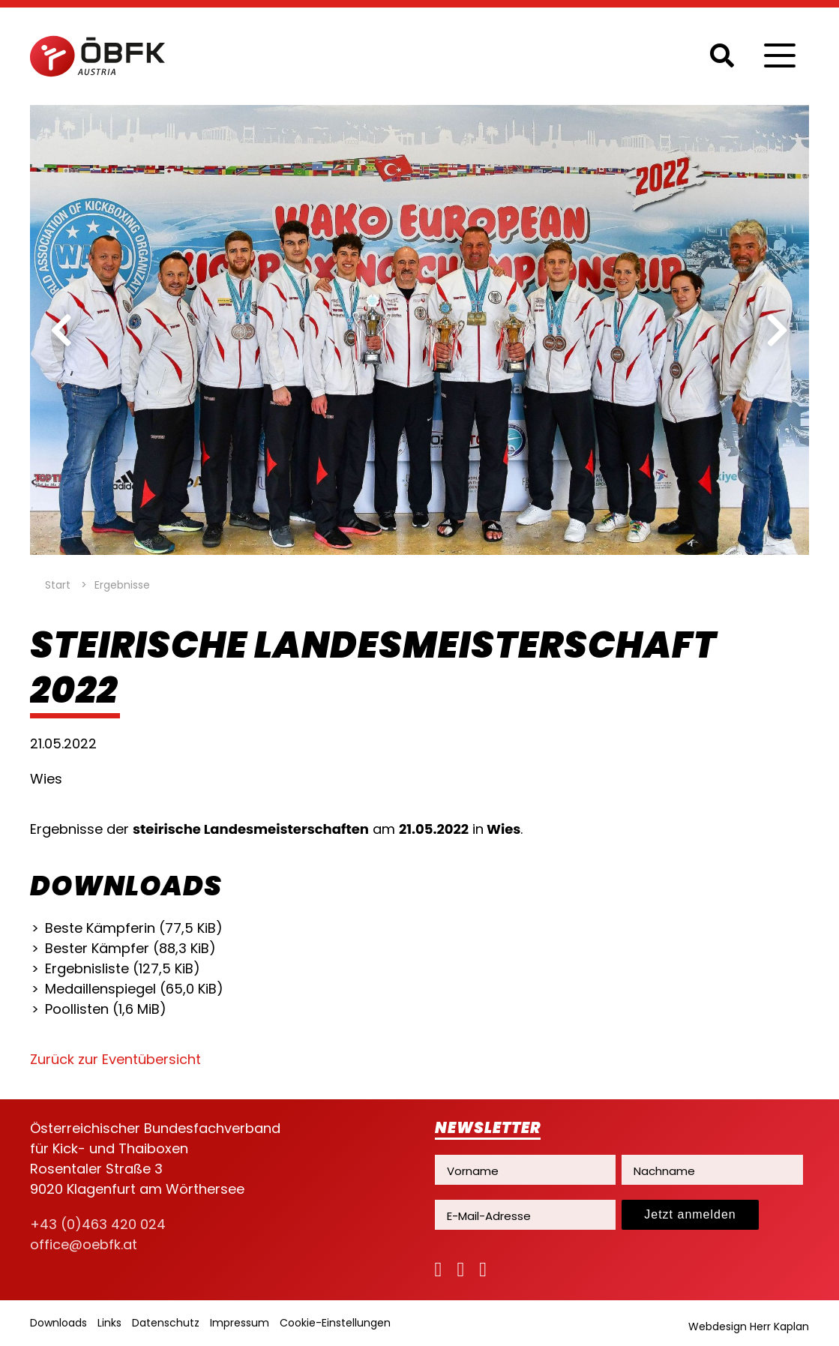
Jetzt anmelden (690, 1214)
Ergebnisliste (122, 968)
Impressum (239, 1322)
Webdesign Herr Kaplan (748, 1326)
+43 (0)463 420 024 (98, 1224)
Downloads (58, 1322)
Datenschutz (165, 1322)
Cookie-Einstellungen (335, 1322)
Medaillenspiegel (134, 988)
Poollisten (105, 1009)
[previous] (61, 330)
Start (57, 584)
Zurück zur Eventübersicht (115, 1059)
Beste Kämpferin (134, 928)
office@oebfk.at (83, 1244)
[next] (778, 330)
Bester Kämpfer (130, 948)
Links (109, 1322)
